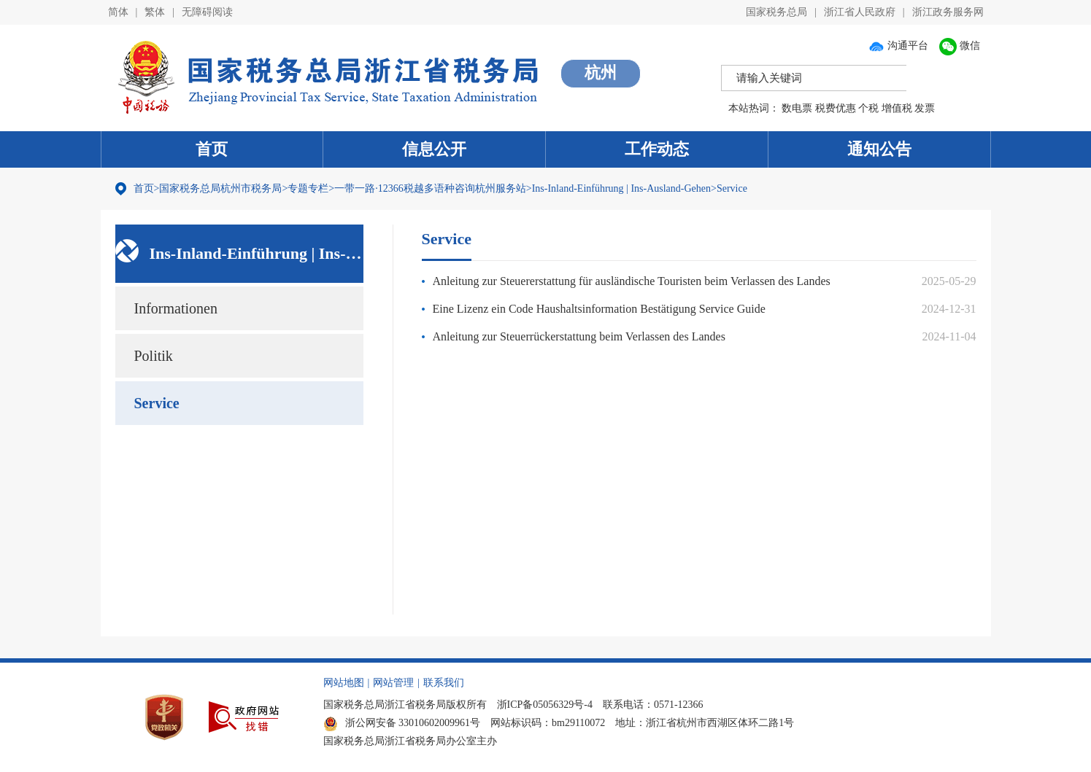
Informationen (175, 308)
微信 (959, 45)
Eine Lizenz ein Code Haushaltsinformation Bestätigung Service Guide (599, 309)
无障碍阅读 (207, 12)
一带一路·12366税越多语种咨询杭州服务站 (430, 188)
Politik (153, 356)
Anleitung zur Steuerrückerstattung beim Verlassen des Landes (579, 336)
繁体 (154, 12)
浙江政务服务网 (948, 12)
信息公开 (434, 149)
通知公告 (879, 149)
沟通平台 (898, 45)
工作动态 (657, 149)
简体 (118, 12)
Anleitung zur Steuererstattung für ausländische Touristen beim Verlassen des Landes (631, 281)
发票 (924, 108)
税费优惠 (835, 108)
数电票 (797, 108)
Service (732, 188)
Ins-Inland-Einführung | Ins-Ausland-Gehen (621, 188)
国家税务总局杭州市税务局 (220, 188)
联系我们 (443, 682)
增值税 (897, 108)
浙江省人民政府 (859, 12)
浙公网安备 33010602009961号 (402, 722)
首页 (212, 149)
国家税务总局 (776, 12)
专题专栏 (308, 188)
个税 (868, 108)
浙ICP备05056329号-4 (545, 704)
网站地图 (343, 682)
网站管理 (393, 682)
